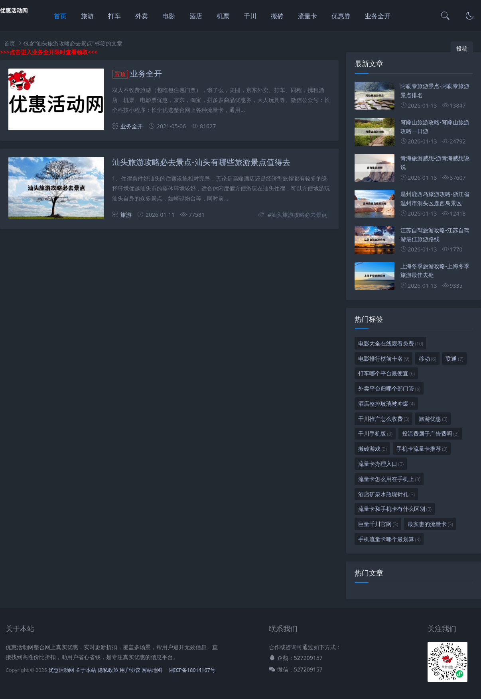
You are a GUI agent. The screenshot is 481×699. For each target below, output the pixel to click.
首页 (60, 16)
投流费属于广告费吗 (430, 433)
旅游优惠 (433, 418)
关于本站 (85, 670)
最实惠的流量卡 (430, 524)
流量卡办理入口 (381, 463)
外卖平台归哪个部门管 (389, 388)
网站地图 (152, 670)
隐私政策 (108, 670)
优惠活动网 (61, 670)
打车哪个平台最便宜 (386, 373)
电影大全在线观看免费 (390, 343)
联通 (454, 358)
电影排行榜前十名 (383, 358)
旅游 (87, 16)
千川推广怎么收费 (383, 418)
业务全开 (377, 16)
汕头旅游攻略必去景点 (299, 214)
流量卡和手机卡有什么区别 (395, 508)
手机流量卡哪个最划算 (389, 539)
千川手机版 (375, 433)
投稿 (461, 48)
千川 (250, 16)
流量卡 (307, 16)
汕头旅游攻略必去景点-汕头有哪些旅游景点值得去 (201, 162)
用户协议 (130, 670)
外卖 (141, 16)
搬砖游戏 (372, 448)
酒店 (195, 16)
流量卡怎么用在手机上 (389, 479)
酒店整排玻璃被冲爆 (386, 403)
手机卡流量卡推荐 (421, 448)
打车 (114, 16)
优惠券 (341, 16)
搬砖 (277, 16)
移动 (427, 358)
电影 (168, 16)
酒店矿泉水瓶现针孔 (386, 494)
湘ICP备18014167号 (192, 670)
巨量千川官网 (378, 524)
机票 (223, 16)
